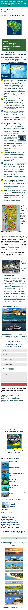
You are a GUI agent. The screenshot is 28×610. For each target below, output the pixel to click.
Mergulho (12, 473)
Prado (11, 508)
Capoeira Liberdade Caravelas (10, 527)
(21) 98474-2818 (14, 343)
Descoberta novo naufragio (10, 522)
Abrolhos (16, 607)
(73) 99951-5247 (16, 452)
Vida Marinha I (13, 479)
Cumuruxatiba (5, 509)
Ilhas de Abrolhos (14, 467)
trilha (7, 83)
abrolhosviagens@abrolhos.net (14, 346)
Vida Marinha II (13, 486)
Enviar (14, 385)
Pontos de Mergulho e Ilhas (10, 521)
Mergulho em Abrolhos (8, 517)
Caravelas (20, 431)
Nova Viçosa (13, 503)
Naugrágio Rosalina (7, 519)
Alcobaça (12, 506)
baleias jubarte (17, 301)
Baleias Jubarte (13, 461)
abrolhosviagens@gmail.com (14, 344)
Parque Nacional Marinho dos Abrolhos (14, 532)
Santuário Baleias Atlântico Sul (11, 524)
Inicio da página (14, 538)
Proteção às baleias (7, 526)
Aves (10, 492)
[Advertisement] (14, 415)
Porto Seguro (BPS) (10, 431)
